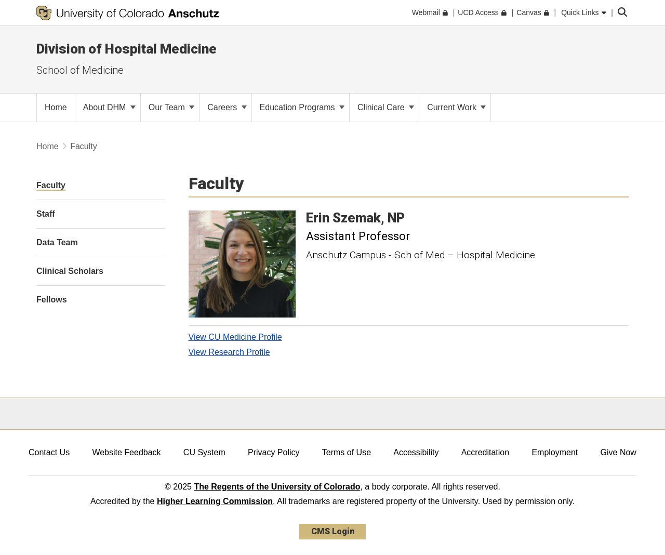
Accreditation (485, 452)
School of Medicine (80, 70)
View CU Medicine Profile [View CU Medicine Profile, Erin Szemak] (235, 337)
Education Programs (302, 107)
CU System (204, 452)
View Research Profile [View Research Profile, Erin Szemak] (229, 352)
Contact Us (49, 452)
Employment (554, 452)
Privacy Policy (274, 452)
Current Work (456, 107)
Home (47, 146)
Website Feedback (126, 452)
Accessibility (415, 452)
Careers (226, 107)
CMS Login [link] (332, 531)
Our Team (171, 107)
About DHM (109, 107)
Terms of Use (346, 452)
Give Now (618, 452)
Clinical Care (385, 107)
